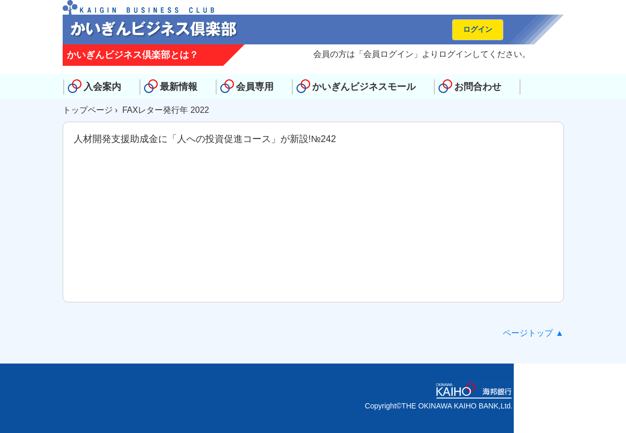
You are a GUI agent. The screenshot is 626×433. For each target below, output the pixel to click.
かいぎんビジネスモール (364, 86)
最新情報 (178, 86)
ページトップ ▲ (533, 333)
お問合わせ (477, 86)
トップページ (88, 110)
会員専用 (255, 86)
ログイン (477, 29)
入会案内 (102, 86)
